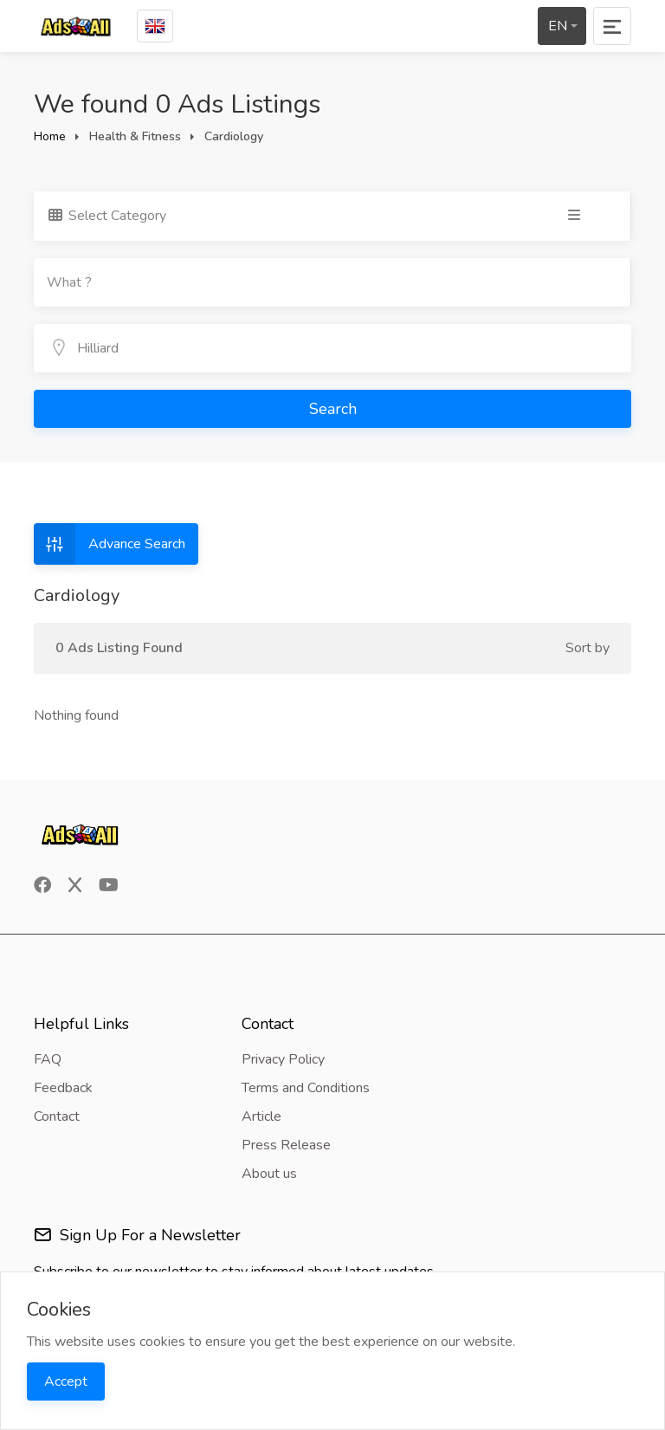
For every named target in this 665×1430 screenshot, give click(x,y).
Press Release (286, 1145)
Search (333, 408)
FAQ (47, 1059)
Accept (65, 1381)
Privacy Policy (283, 1059)
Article (261, 1116)
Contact (57, 1116)
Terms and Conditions (306, 1087)
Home (50, 136)
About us (269, 1173)
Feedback (63, 1087)
